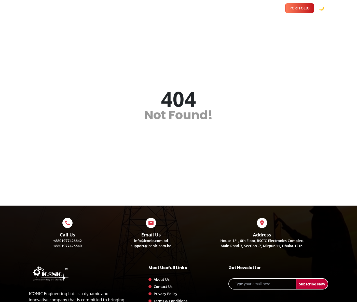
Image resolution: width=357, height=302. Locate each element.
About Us (161, 279)
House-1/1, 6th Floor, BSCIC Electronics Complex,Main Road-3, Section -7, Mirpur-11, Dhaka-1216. (262, 243)
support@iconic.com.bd (151, 245)
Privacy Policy (165, 293)
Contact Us (163, 286)
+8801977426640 (67, 245)
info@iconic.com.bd (151, 240)
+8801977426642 (67, 240)
